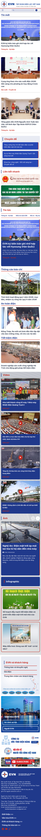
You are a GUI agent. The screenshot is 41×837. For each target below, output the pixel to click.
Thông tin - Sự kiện (8, 49)
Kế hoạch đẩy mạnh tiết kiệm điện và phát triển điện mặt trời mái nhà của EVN (19, 614)
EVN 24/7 (6, 408)
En (38, 10)
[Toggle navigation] (2, 10)
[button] (38, 210)
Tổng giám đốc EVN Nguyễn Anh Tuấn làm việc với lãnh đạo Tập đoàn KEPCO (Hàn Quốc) (20, 124)
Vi (36, 10)
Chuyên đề (10, 139)
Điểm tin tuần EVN (21, 215)
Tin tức (7, 210)
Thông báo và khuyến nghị (16, 667)
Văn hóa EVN (11, 716)
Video (6, 375)
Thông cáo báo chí (11, 269)
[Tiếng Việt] (20, 4)
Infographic (12, 581)
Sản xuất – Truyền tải (8, 90)
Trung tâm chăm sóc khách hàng (18, 676)
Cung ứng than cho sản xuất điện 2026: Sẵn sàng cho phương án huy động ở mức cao (19, 83)
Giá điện (7, 672)
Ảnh (5, 518)
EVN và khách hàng (17, 662)
